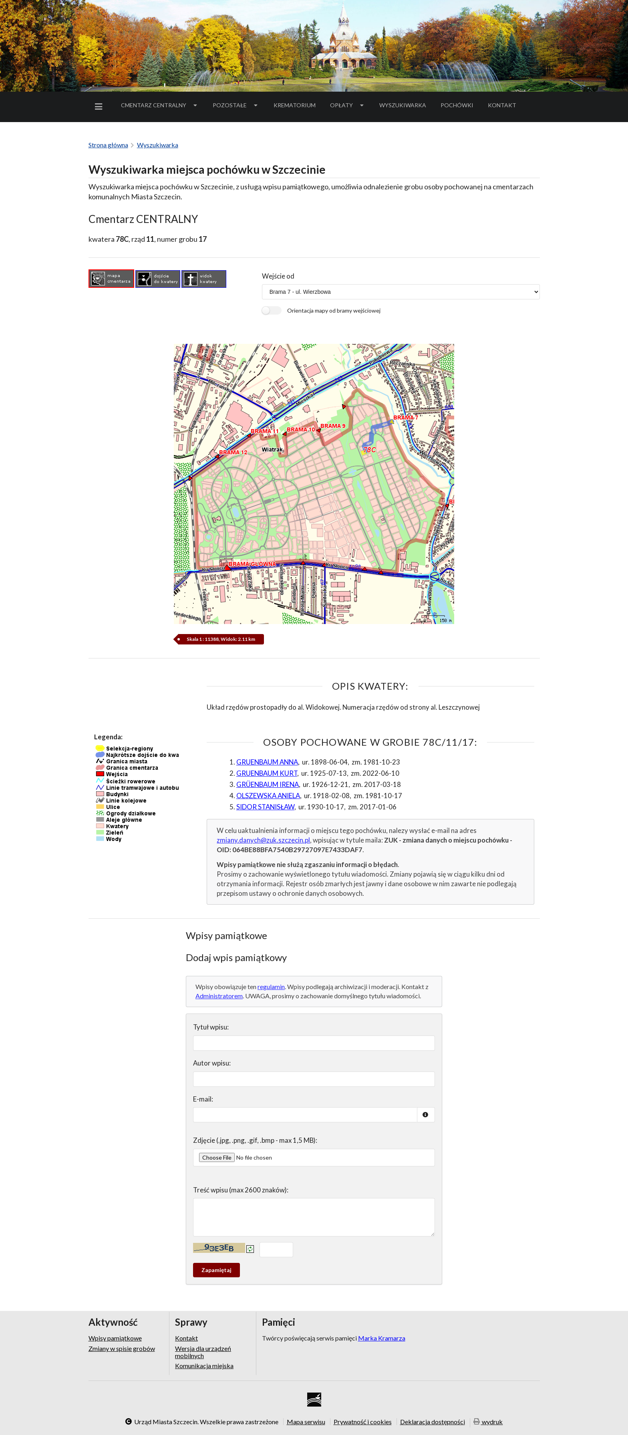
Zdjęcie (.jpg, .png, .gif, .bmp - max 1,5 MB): (255, 1140)
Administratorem (219, 995)
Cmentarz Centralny (160, 105)
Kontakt (502, 105)
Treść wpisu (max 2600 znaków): (240, 1190)
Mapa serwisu (306, 1421)
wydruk (488, 1422)
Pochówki (460, 106)
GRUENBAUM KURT (266, 773)
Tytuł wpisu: (211, 1027)
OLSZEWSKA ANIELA (268, 795)
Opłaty (347, 105)
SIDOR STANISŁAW (265, 807)
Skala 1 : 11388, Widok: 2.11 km (221, 639)
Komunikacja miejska (204, 1365)
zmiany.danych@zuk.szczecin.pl (263, 840)
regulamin (271, 986)
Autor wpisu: (212, 1063)
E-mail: (203, 1099)
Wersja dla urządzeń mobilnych (203, 1352)
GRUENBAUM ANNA (267, 762)
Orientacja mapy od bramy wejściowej (333, 310)
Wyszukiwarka (402, 105)
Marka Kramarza (381, 1338)
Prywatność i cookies (363, 1421)
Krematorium (295, 105)
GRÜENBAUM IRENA (267, 784)
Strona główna (108, 145)
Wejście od (278, 276)
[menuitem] (100, 106)
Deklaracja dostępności (432, 1421)
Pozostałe (236, 105)
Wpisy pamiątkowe (115, 1338)
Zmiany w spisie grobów (122, 1348)
